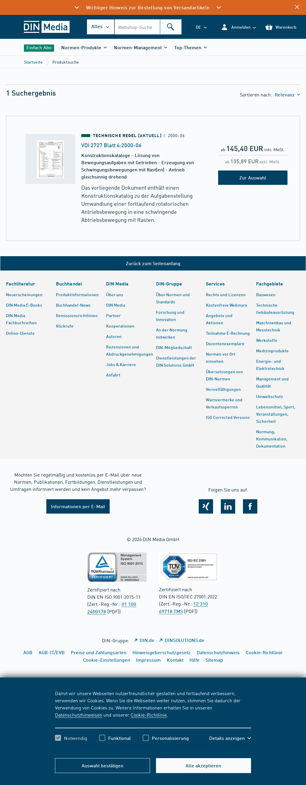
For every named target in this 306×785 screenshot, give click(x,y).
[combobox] (147, 26)
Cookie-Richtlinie (149, 714)
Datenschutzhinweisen (78, 714)
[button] (238, 27)
